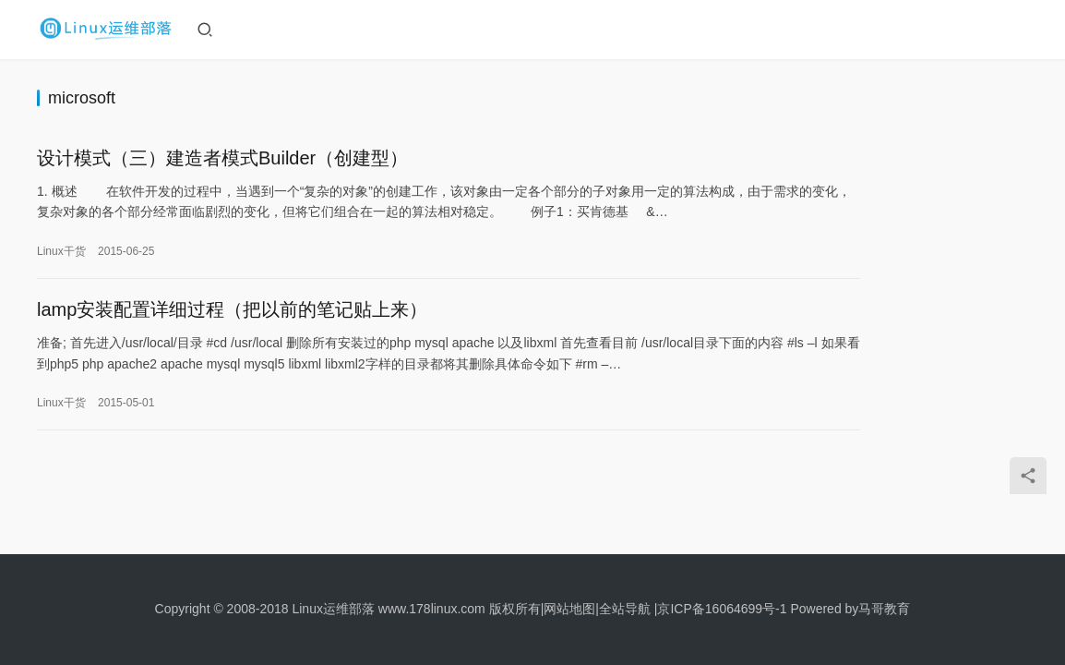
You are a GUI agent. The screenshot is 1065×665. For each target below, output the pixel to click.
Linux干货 (61, 253)
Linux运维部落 (333, 608)
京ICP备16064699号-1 (721, 608)
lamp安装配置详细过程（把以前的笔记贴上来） (232, 316)
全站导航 (625, 608)
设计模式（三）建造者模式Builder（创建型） (222, 160)
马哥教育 (884, 608)
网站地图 (569, 608)
